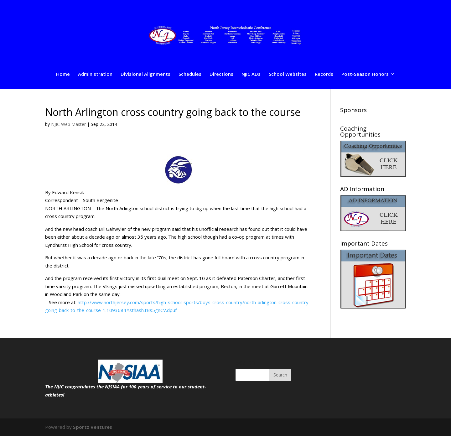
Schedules (190, 74)
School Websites (288, 74)
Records (324, 74)
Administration (95, 74)
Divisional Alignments (145, 74)
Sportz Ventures (92, 427)
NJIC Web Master (68, 124)
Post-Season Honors (365, 74)
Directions (221, 74)
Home (63, 74)
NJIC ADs (251, 74)
